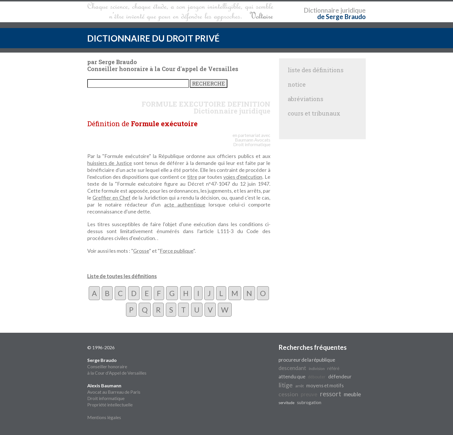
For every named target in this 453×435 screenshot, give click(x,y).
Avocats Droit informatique (251, 142)
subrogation (309, 402)
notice (297, 84)
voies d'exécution (242, 177)
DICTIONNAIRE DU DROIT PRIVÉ (153, 38)
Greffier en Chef (111, 197)
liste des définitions (316, 70)
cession (288, 394)
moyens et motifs (325, 385)
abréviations (305, 99)
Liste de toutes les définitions (122, 276)
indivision (317, 368)
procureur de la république (307, 360)
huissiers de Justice (109, 163)
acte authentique (184, 204)
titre (192, 177)
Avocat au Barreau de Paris (113, 392)
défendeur (340, 376)
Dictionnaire (321, 10)
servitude (286, 402)
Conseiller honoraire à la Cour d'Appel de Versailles (116, 366)
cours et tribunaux (314, 113)
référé (333, 368)
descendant (292, 368)
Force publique (176, 251)
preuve (309, 394)
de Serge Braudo (341, 17)
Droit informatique (106, 398)
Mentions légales (104, 417)
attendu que (292, 376)
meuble (352, 394)
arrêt (299, 386)
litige (286, 385)
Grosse (141, 251)
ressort (330, 394)
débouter (317, 376)
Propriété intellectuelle (110, 404)
